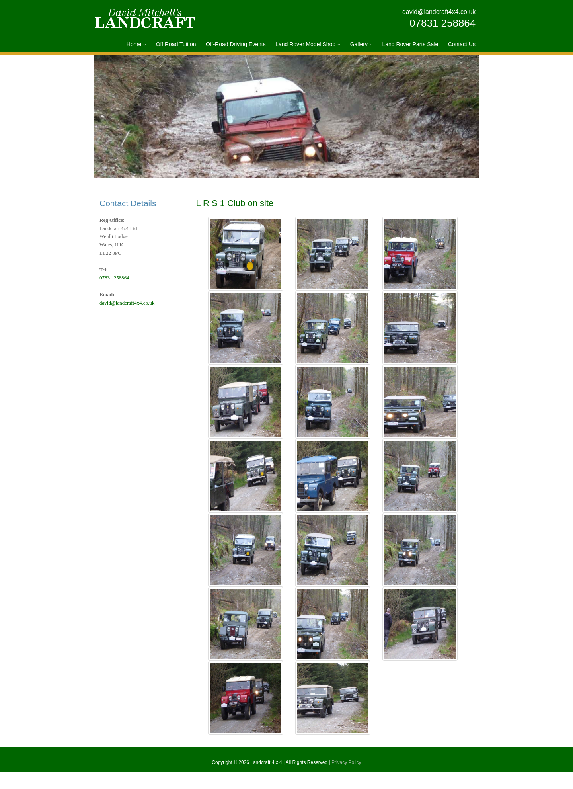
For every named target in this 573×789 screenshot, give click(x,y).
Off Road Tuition (176, 44)
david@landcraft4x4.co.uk (439, 11)
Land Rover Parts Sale (410, 44)
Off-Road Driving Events (236, 44)
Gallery (359, 44)
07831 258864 (442, 23)
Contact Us (462, 44)
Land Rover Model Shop (305, 44)
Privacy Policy (346, 779)
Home (134, 44)
